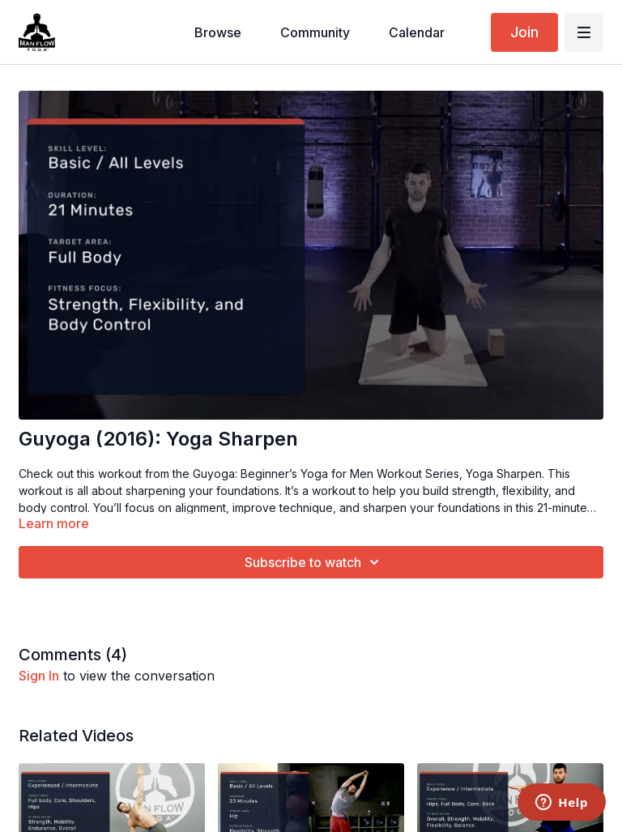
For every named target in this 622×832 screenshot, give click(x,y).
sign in (39, 676)
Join (524, 32)
